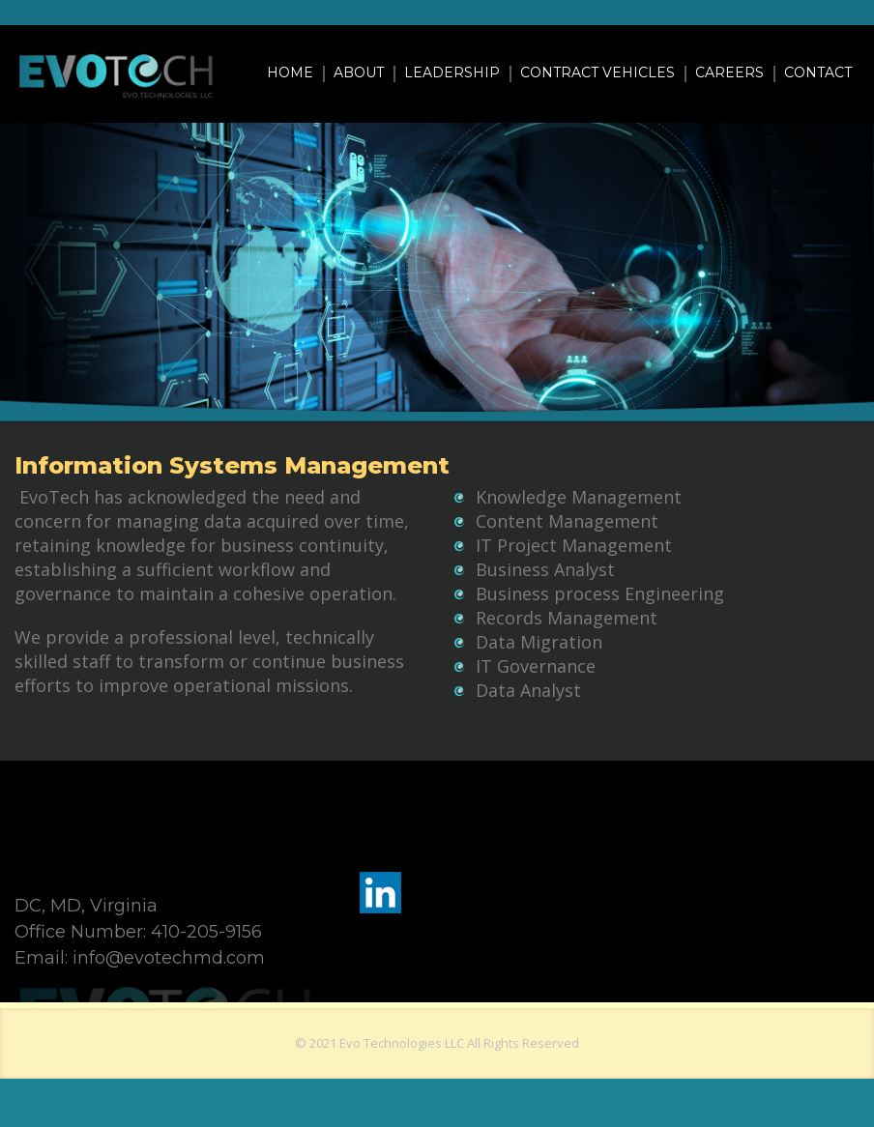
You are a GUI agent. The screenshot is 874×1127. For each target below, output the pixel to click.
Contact (818, 72)
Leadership (452, 72)
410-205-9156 (206, 931)
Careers (729, 72)
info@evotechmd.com (169, 957)
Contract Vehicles (597, 72)
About (359, 72)
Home (290, 72)
